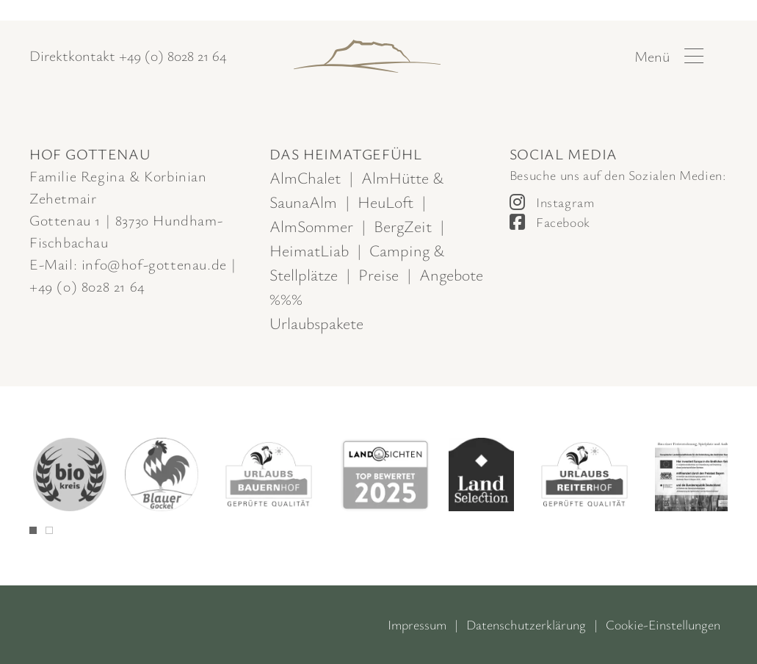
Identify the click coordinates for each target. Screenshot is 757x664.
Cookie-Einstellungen (663, 624)
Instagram (565, 202)
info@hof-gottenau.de (154, 264)
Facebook (563, 222)
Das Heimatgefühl (345, 154)
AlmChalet (305, 177)
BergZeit (403, 226)
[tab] (33, 530)
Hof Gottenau (90, 154)
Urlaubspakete (316, 322)
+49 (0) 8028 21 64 (172, 55)
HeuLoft (385, 201)
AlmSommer (311, 226)
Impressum (417, 624)
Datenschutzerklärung (526, 624)
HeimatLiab (309, 250)
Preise (378, 274)
